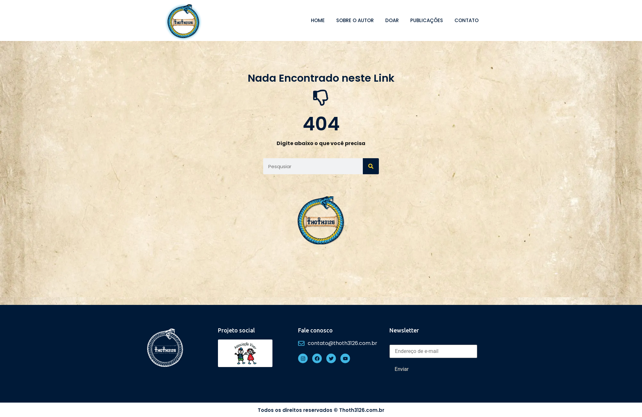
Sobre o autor (355, 20)
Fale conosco (315, 330)
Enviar (402, 369)
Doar (392, 20)
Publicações (426, 20)
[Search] (371, 166)
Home (318, 20)
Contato (466, 20)
